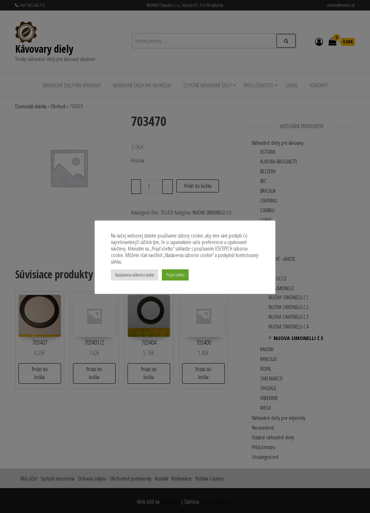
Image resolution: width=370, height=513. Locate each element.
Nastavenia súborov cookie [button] (134, 274)
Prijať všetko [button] (175, 274)
